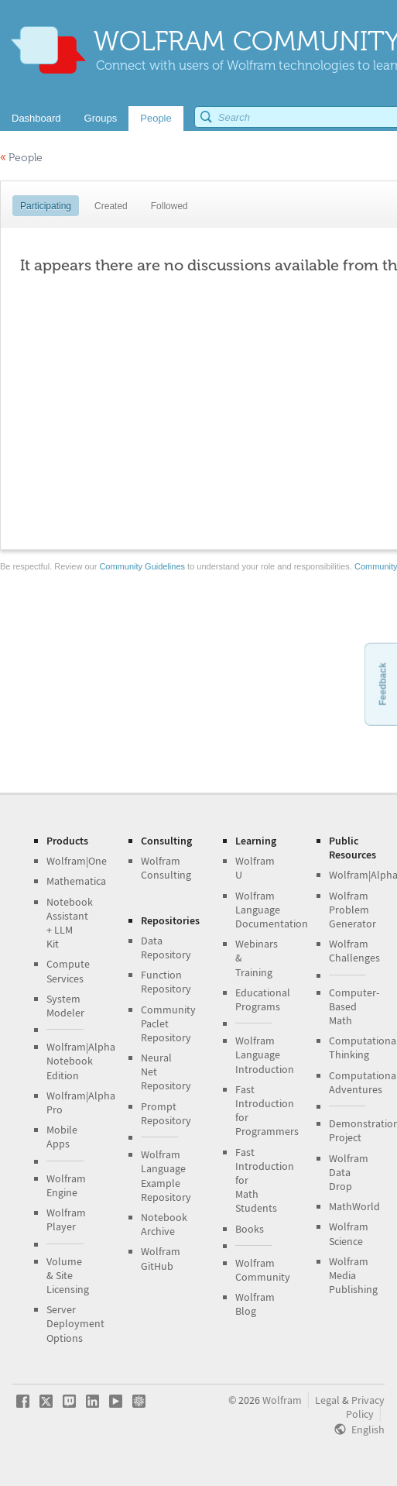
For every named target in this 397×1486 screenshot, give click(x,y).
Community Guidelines (142, 566)
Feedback (382, 683)
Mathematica (76, 881)
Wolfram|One (76, 861)
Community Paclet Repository (168, 1023)
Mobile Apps (61, 1137)
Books (249, 1229)
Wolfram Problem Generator (352, 909)
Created (111, 206)
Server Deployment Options (75, 1323)
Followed (169, 206)
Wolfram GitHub (160, 1258)
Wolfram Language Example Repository (166, 1175)
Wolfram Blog (255, 1304)
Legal (327, 1400)
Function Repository (166, 982)
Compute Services (68, 971)
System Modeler (65, 1006)
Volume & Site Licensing (67, 1275)
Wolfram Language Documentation (271, 909)
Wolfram (282, 1400)
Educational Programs (262, 999)
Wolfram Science (348, 1233)
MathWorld (354, 1206)
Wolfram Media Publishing (353, 1275)
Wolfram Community (262, 1270)
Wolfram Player (66, 1219)
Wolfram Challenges (354, 951)
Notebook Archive (164, 1224)
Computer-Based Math (354, 1006)
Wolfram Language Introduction (264, 1054)
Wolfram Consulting (166, 868)
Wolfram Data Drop (348, 1172)
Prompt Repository (166, 1113)
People (21, 157)
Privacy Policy (365, 1407)
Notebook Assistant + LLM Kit (69, 923)
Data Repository (166, 947)
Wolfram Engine (66, 1185)
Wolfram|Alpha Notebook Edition (80, 1061)
